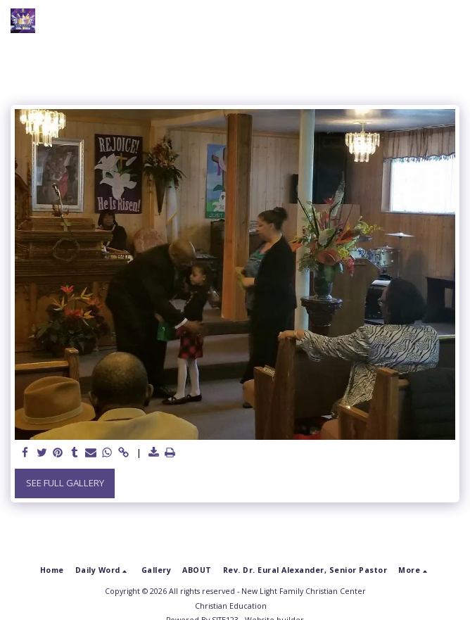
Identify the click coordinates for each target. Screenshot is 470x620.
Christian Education (231, 606)
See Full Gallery (65, 482)
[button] (451, 21)
